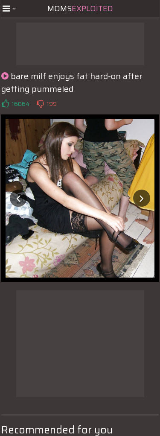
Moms (80, 9)
